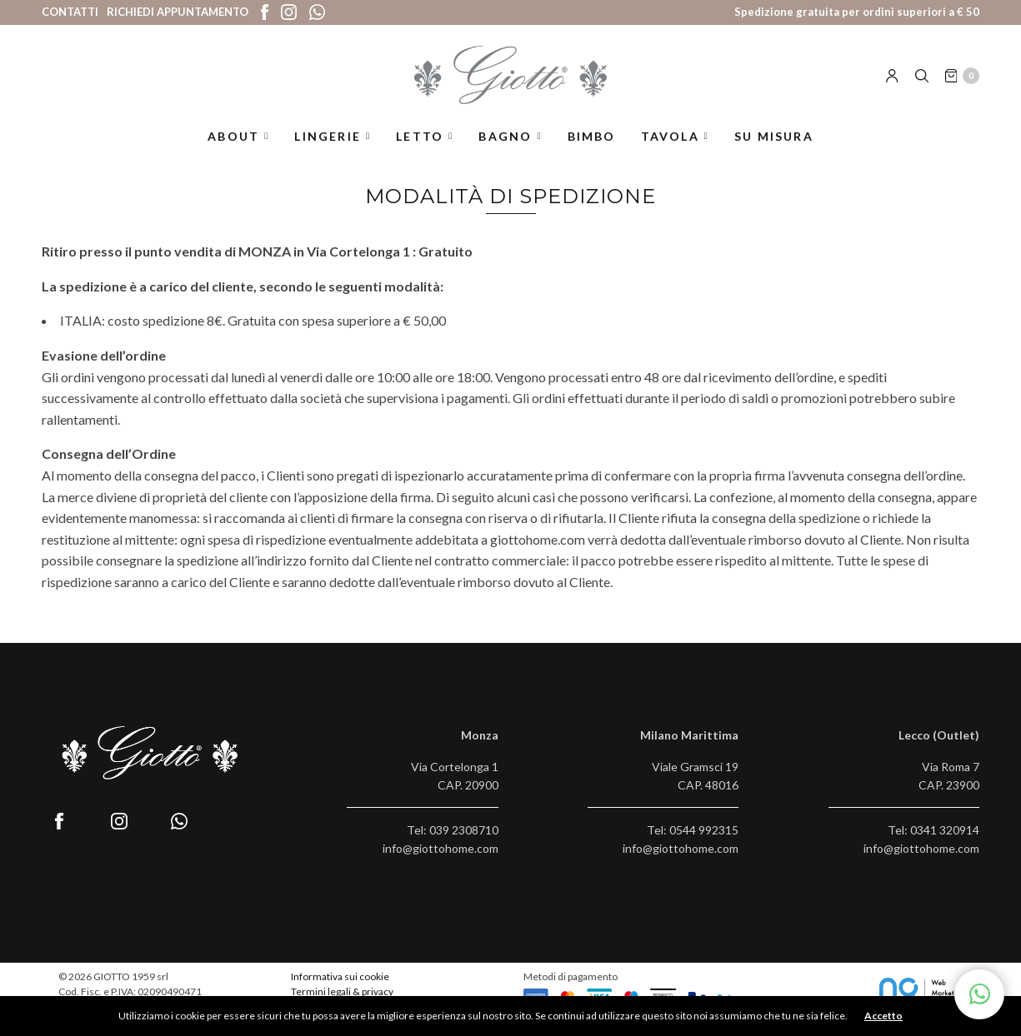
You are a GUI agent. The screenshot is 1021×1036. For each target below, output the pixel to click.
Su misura (773, 136)
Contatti (70, 11)
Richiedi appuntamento (177, 11)
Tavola (670, 136)
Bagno (505, 136)
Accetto (883, 1015)
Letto (419, 136)
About (233, 136)
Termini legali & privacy (342, 991)
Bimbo (592, 136)
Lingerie (327, 136)
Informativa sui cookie (340, 976)
